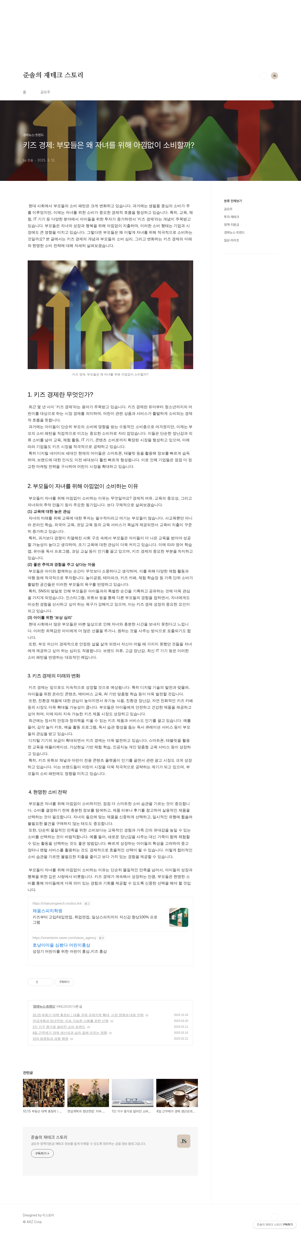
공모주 (45, 92)
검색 (263, 75)
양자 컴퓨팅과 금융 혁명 (51, 1039)
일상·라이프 (231, 240)
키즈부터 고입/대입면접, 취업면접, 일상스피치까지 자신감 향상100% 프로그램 (95, 919)
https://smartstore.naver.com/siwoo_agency (64, 938)
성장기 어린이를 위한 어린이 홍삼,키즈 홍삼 (70, 951)
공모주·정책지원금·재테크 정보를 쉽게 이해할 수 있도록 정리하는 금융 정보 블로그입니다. (88, 1144)
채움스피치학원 (47, 910)
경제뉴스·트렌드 (44, 1006)
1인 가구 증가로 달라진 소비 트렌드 (59, 1027)
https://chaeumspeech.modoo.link (57, 903)
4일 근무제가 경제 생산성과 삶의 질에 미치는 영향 (70, 1033)
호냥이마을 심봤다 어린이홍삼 (61, 945)
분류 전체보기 (233, 201)
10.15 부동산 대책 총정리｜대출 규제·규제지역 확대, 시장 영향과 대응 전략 (88, 1015)
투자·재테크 (231, 217)
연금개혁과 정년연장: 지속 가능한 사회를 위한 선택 (71, 1021)
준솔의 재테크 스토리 (53, 75)
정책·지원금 (231, 225)
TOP (274, 1217)
